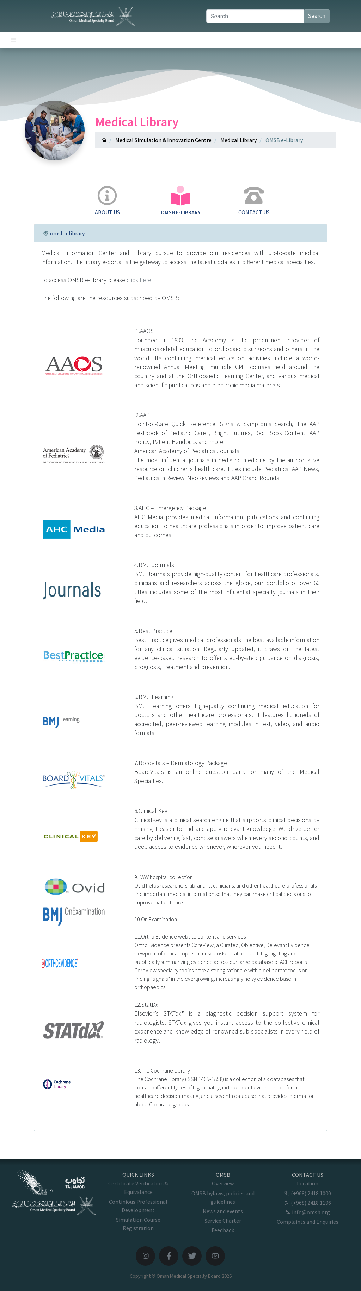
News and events (223, 1211)
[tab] (107, 201)
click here (139, 280)
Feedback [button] (223, 1230)
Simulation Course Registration (138, 1224)
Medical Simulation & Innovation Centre (163, 140)
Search (316, 16)
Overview (223, 1183)
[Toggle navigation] (13, 40)
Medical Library (238, 140)
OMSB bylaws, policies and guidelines (223, 1197)
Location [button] (307, 1183)
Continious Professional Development (138, 1206)
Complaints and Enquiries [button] (307, 1221)
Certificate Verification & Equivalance (138, 1187)
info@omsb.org (307, 1212)
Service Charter (222, 1220)
